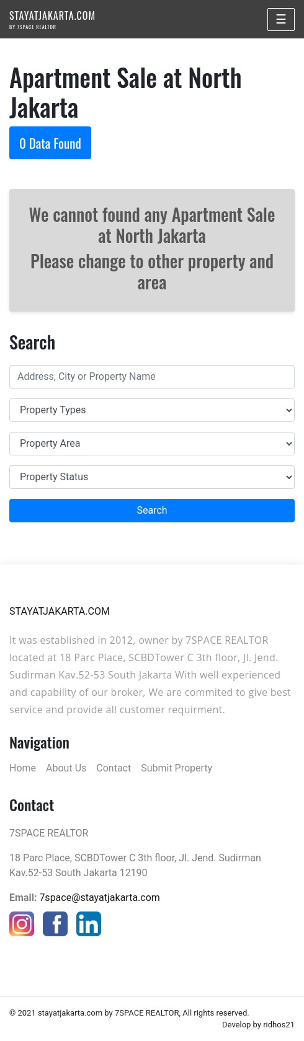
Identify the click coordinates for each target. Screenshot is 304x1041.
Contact (113, 768)
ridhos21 (279, 1024)
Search (151, 510)
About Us (66, 768)
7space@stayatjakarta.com (99, 897)
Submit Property (176, 768)
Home (22, 768)
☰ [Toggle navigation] (281, 19)
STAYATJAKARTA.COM (52, 19)
